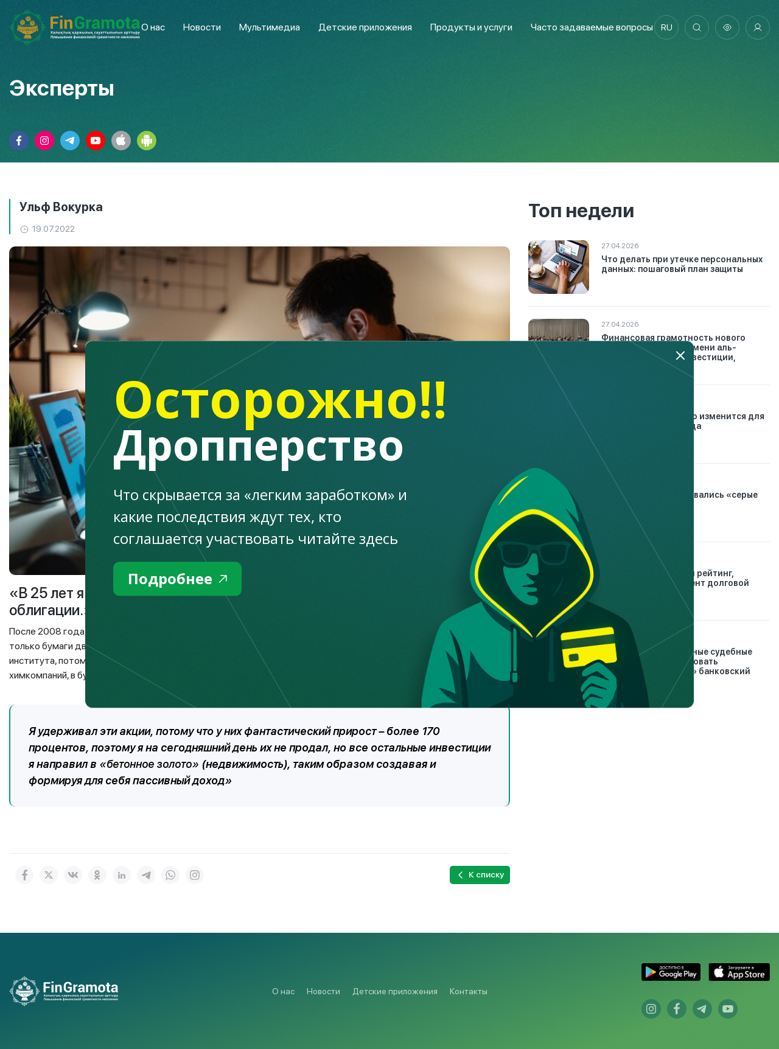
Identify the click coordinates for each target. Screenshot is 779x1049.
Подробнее (177, 578)
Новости (202, 27)
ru (666, 27)
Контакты (468, 991)
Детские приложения (395, 991)
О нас (153, 27)
